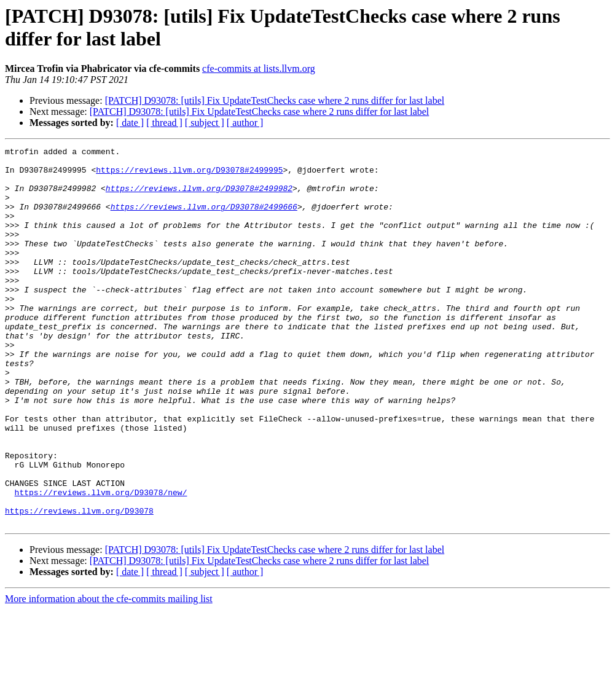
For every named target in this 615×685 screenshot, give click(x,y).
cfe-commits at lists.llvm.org (258, 68)
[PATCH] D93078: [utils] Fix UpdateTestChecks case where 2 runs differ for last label (275, 100)
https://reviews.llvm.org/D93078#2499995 (189, 175)
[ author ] (245, 122)
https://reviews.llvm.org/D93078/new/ (101, 562)
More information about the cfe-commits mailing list (109, 674)
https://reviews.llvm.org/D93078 (79, 584)
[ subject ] (204, 122)
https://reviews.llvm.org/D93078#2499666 (204, 219)
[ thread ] (164, 122)
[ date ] (130, 122)
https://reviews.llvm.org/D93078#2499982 (199, 197)
